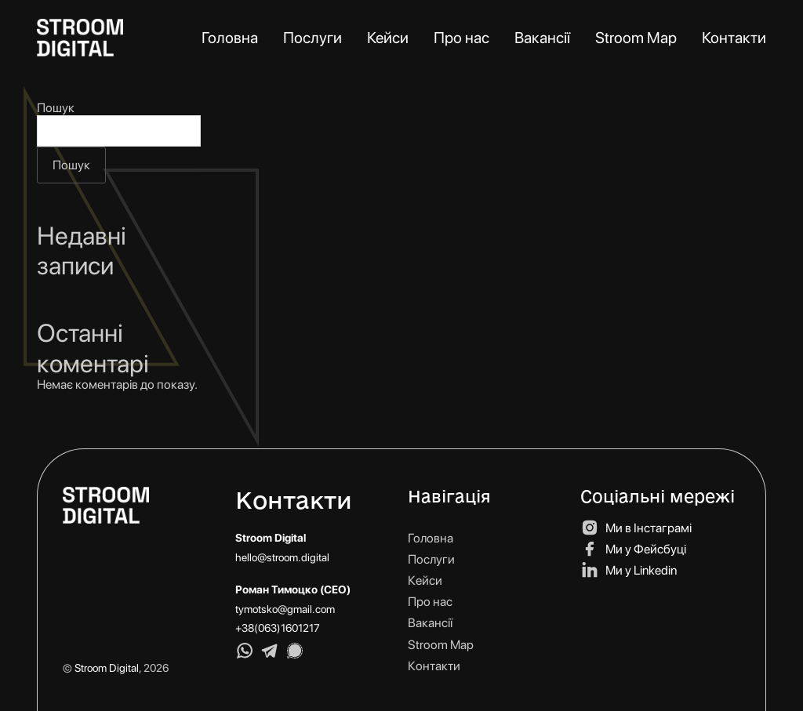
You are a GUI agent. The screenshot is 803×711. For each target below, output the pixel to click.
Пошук (55, 107)
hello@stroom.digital (282, 557)
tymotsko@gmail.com (285, 609)
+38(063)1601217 (277, 628)
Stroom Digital (106, 668)
